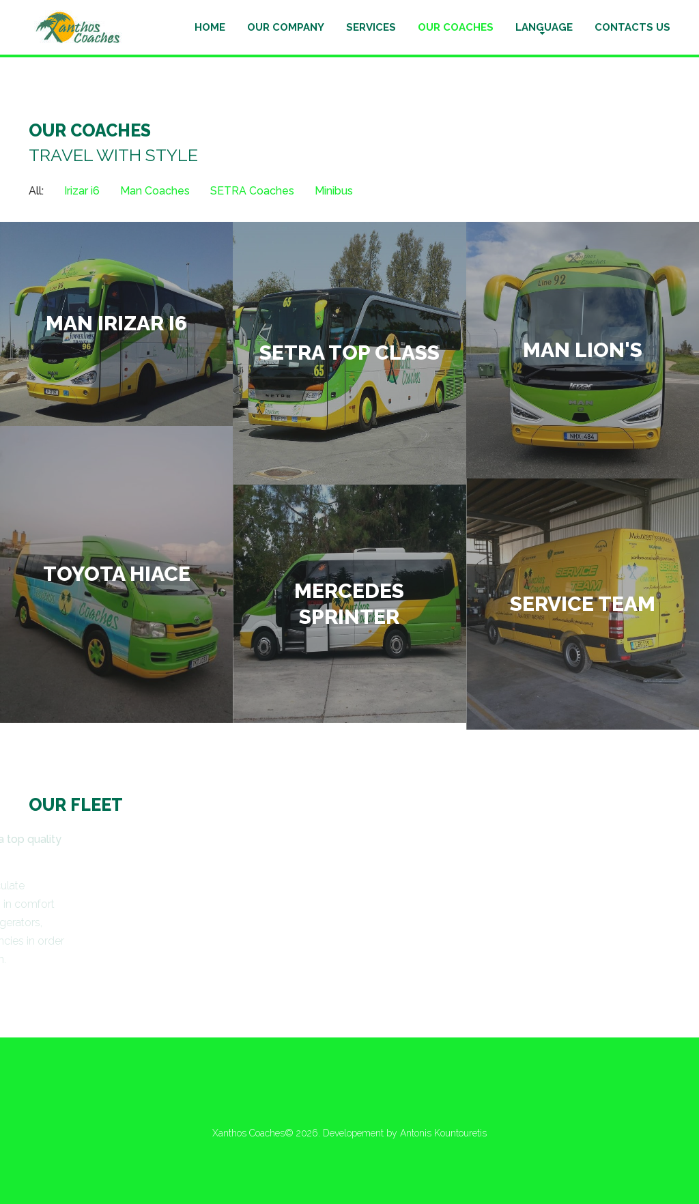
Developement (354, 1133)
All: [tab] (36, 190)
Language (544, 27)
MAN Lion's (582, 350)
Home (210, 27)
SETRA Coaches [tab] (252, 190)
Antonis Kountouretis (443, 1133)
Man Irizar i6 (116, 323)
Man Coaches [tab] (155, 190)
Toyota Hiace (116, 574)
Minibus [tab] (334, 190)
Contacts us (632, 27)
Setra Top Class (349, 353)
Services (371, 27)
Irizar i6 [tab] (82, 190)
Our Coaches (456, 27)
